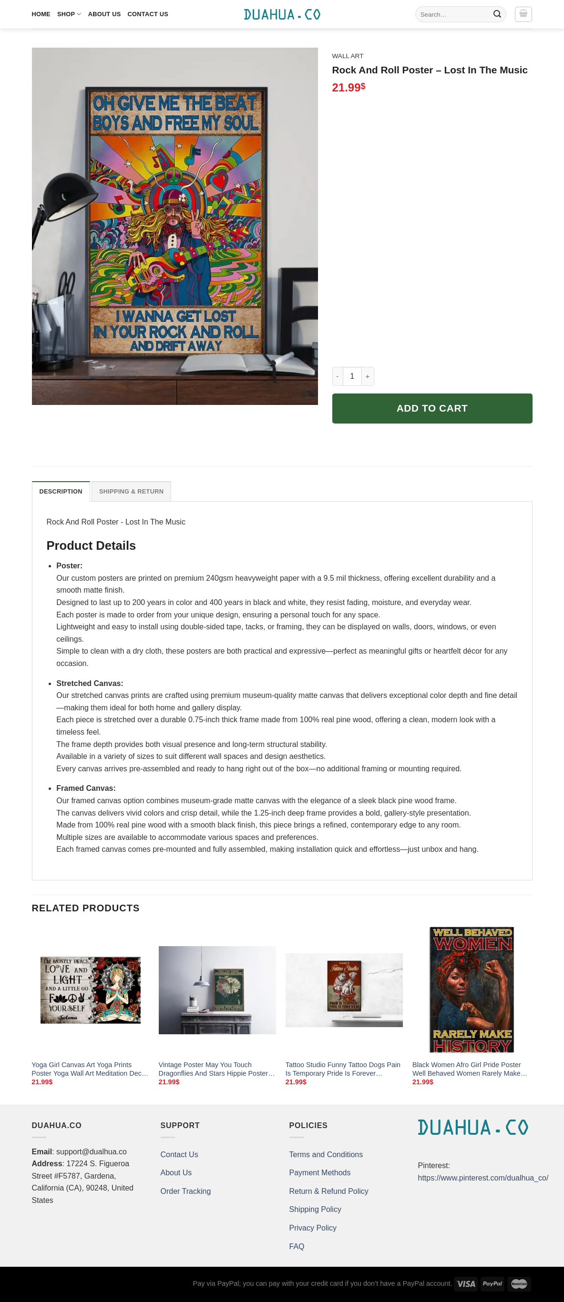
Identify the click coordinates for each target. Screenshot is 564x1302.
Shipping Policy (315, 1209)
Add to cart (432, 408)
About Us (104, 14)
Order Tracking (186, 1191)
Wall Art (348, 56)
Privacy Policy (313, 1228)
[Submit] (497, 14)
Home (41, 14)
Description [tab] (61, 491)
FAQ (297, 1246)
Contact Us (148, 14)
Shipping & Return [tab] (131, 491)
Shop (69, 14)
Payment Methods (320, 1173)
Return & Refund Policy (329, 1191)
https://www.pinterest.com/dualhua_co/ (483, 1178)
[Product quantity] (352, 376)
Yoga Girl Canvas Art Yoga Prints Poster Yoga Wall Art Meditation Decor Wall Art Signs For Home (89, 1069)
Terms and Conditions (326, 1155)
